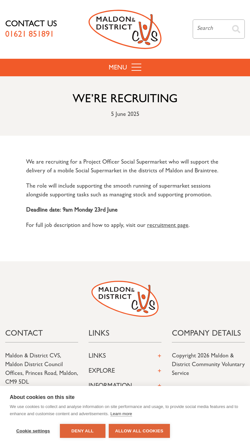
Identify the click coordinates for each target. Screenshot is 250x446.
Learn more (121, 413)
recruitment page (167, 226)
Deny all (82, 430)
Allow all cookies (139, 430)
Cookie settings (33, 430)
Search (236, 29)
